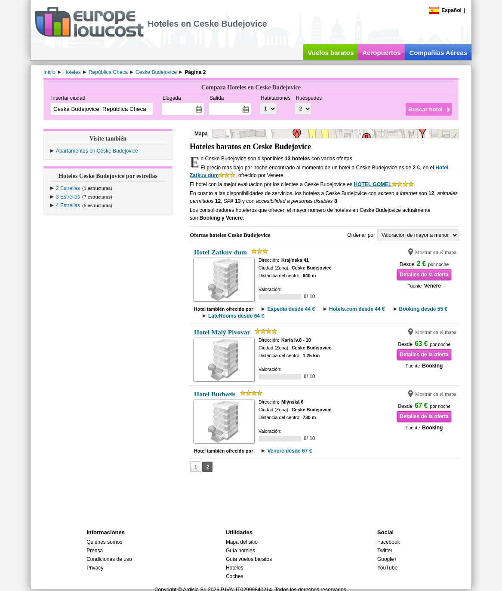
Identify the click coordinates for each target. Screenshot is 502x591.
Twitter (384, 551)
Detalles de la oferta (424, 275)
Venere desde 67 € (289, 451)
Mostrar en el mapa (435, 252)
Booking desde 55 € (423, 309)
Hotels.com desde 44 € (357, 309)
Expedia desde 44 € (291, 309)
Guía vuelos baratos (249, 559)
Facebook (388, 542)
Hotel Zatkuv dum (220, 252)
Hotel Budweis (215, 394)
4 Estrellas (68, 205)
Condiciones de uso (109, 559)
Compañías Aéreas (438, 52)
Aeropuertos (381, 52)
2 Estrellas (68, 188)
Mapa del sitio (242, 542)
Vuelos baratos (331, 52)
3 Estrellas (68, 197)
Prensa (94, 551)
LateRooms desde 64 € (236, 316)
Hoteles (234, 568)
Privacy (94, 568)
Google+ (387, 559)
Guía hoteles (240, 551)
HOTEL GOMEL (373, 184)
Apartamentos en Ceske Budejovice (97, 151)
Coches (234, 576)
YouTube (387, 568)
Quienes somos (104, 542)
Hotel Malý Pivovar (222, 332)
